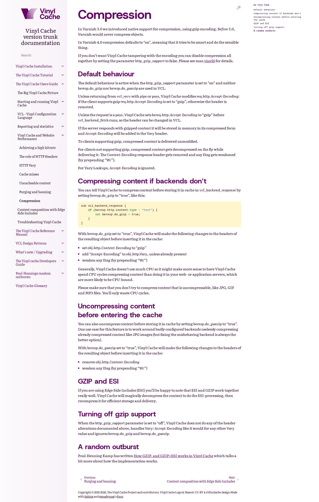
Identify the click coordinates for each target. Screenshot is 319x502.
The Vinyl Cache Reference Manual (35, 233)
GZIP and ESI (261, 23)
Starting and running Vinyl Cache (38, 103)
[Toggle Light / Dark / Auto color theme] (239, 7)
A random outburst (265, 30)
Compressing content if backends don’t (277, 13)
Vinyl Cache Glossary (31, 285)
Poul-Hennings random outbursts (33, 275)
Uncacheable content (35, 183)
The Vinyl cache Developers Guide (36, 263)
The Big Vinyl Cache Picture (38, 92)
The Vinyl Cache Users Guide (37, 84)
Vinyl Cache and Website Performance (36, 137)
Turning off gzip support (269, 27)
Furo (120, 496)
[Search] (40, 55)
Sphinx (88, 496)
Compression (29, 200)
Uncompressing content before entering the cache (277, 18)
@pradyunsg (107, 496)
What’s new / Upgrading (34, 252)
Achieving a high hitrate (37, 147)
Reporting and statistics (35, 126)
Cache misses (29, 174)
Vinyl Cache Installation (34, 66)
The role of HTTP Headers (38, 156)
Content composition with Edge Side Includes (41, 211)
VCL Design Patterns (31, 243)
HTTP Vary (27, 165)
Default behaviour (264, 9)
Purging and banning (35, 192)
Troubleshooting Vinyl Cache (39, 222)
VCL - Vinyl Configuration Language (37, 116)
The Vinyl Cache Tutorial (34, 75)
